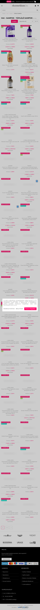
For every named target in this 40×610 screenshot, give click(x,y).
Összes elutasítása (9, 309)
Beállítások (19, 309)
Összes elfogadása (30, 309)
